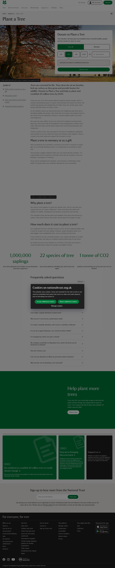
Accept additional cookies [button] (45, 289)
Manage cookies (56, 293)
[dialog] (57, 284)
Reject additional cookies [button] (68, 289)
